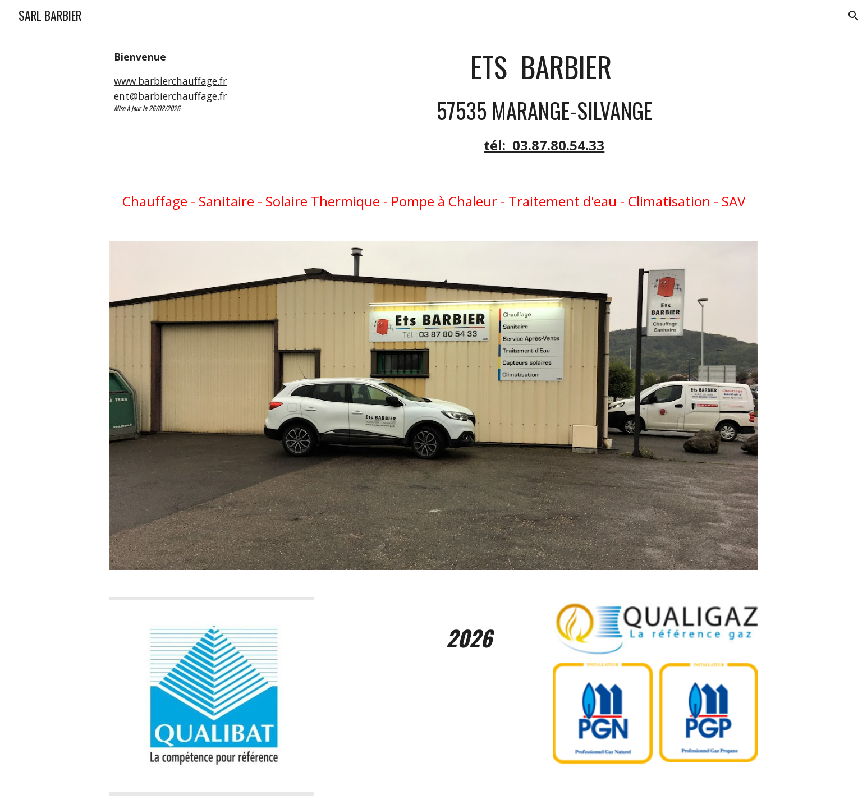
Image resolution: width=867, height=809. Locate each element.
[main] (211, 81)
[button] (853, 15)
